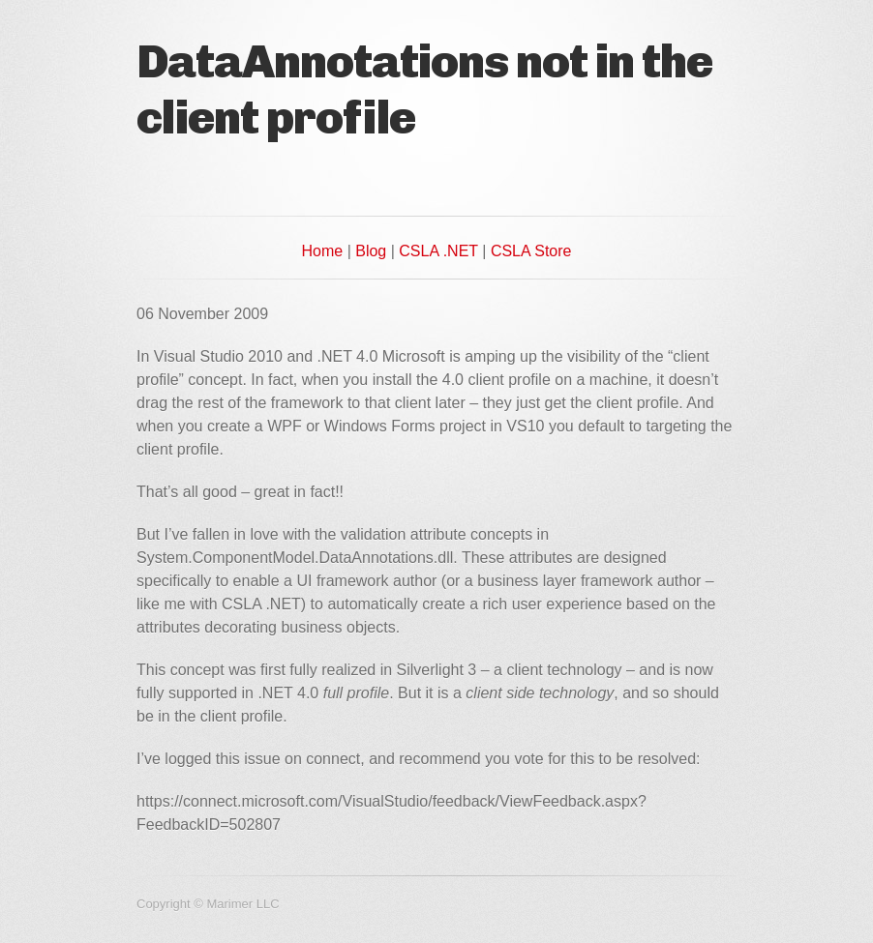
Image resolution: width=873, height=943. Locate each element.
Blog (370, 251)
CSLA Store (531, 251)
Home (323, 251)
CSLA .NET (438, 251)
